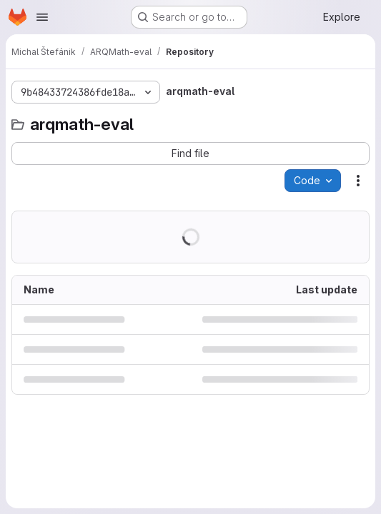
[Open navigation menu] (42, 17)
